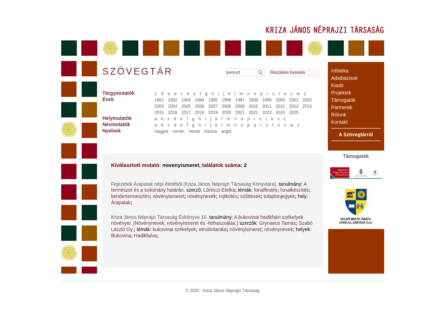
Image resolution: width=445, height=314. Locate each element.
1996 (226, 100)
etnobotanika (213, 229)
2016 (172, 112)
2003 (159, 106)
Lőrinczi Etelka (219, 190)
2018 (199, 112)
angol (226, 131)
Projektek (341, 92)
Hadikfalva (145, 235)
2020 (226, 112)
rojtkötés (228, 196)
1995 (213, 100)
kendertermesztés (130, 196)
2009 (240, 106)
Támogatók (343, 100)
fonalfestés (265, 190)
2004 (172, 106)
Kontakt (339, 122)
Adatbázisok (344, 78)
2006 (199, 106)
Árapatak (121, 202)
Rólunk (339, 114)
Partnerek (342, 107)
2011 (267, 106)
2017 (186, 112)
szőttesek (250, 196)
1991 (159, 100)
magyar (162, 131)
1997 (240, 100)
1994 (199, 100)
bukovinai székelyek (174, 229)
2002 (307, 100)
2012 (280, 106)
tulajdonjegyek (279, 196)
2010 (253, 106)
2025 (294, 112)
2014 (307, 106)
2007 (213, 106)
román (179, 131)
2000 (280, 100)
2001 (294, 100)
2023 (267, 112)
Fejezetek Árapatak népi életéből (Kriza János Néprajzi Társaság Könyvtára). (195, 184)
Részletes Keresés (287, 72)
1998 (253, 100)
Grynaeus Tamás (277, 223)
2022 (253, 112)
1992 (172, 100)
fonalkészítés (295, 190)
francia (210, 131)
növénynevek (201, 196)
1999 (267, 100)
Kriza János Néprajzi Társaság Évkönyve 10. (160, 217)
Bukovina (121, 235)
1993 (186, 100)
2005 (186, 106)
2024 (280, 112)
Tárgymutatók (119, 93)
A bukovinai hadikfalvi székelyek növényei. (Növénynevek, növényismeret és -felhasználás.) (207, 220)
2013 (294, 106)
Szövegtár (137, 71)
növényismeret (168, 196)
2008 (226, 106)
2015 (159, 112)
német (194, 131)
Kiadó (337, 85)
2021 (240, 112)
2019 (213, 112)
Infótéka (340, 71)
